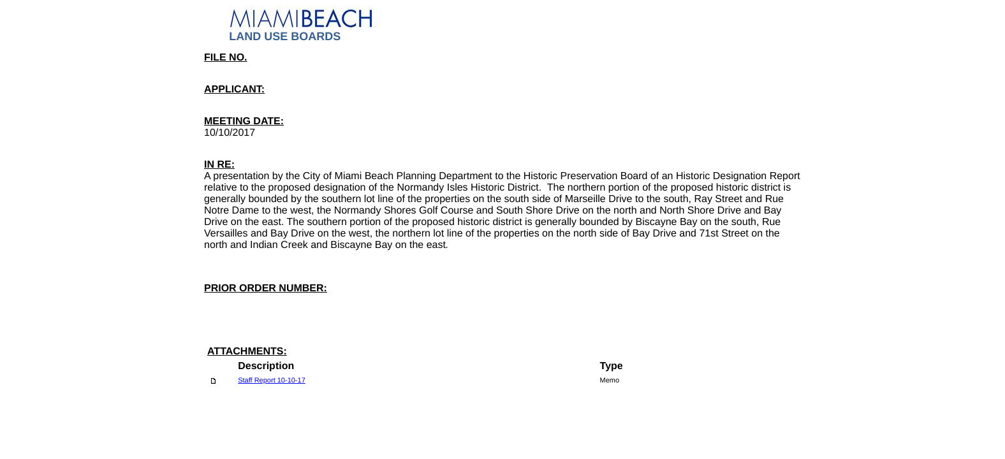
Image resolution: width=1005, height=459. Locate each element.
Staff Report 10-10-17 (271, 380)
